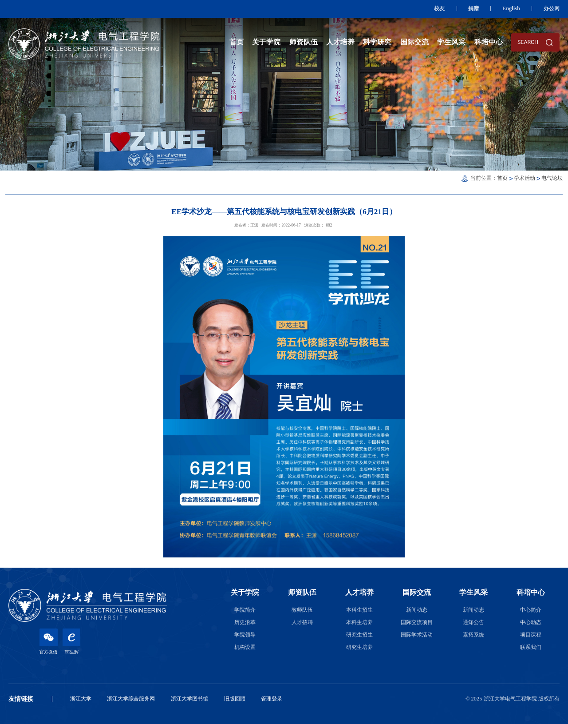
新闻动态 (416, 610)
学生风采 (451, 42)
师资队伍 (303, 42)
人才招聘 (302, 622)
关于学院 (266, 42)
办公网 (552, 8)
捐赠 (473, 8)
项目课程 (530, 635)
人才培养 (340, 42)
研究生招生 (359, 635)
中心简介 (530, 610)
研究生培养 (359, 647)
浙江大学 (80, 699)
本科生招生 (359, 610)
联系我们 (530, 647)
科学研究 (377, 42)
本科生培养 (359, 622)
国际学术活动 (417, 635)
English (511, 8)
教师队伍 (302, 610)
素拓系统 (473, 635)
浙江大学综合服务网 (131, 699)
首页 (236, 42)
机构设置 (245, 647)
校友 (439, 8)
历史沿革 (245, 622)
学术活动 (524, 178)
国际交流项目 (417, 622)
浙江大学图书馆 (189, 699)
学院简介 (245, 610)
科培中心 (488, 42)
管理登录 (271, 699)
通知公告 (473, 622)
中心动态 (530, 622)
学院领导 (245, 635)
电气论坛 (552, 178)
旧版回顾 (234, 699)
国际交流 (414, 42)
